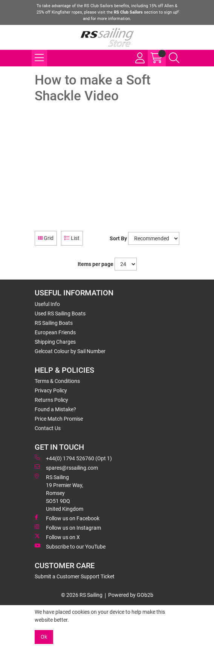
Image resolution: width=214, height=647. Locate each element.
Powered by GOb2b (130, 595)
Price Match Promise (59, 419)
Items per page (95, 264)
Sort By (118, 238)
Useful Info (47, 304)
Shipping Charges (55, 342)
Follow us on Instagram (68, 527)
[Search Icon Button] (174, 58)
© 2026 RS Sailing (81, 595)
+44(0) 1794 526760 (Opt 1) (73, 458)
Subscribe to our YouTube (70, 546)
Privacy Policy (51, 390)
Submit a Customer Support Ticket (75, 576)
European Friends (55, 332)
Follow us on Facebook (67, 518)
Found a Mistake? (55, 409)
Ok (44, 637)
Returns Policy (51, 400)
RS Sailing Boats (54, 323)
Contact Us (48, 428)
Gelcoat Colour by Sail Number (70, 351)
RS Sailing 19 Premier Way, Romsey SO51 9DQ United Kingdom (59, 492)
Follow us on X (57, 536)
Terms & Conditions (57, 381)
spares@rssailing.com (66, 467)
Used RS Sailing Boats (60, 313)
